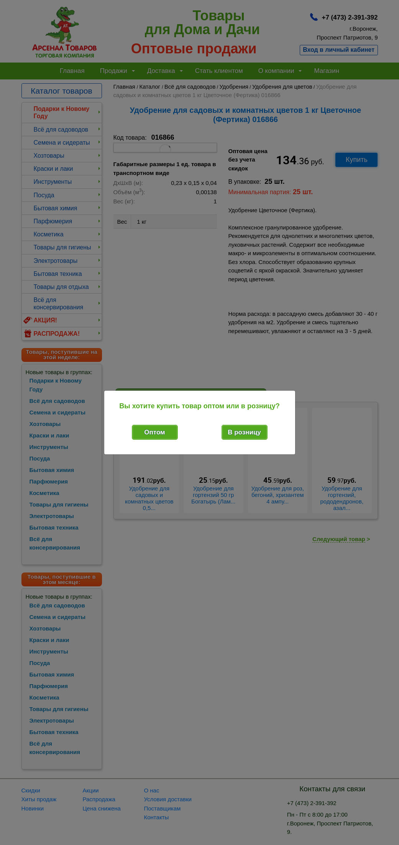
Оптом (154, 432)
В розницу (244, 432)
